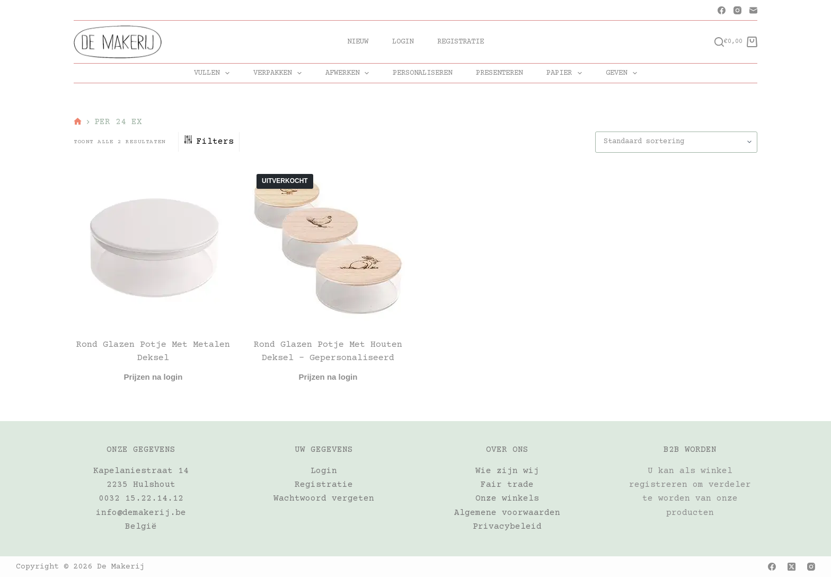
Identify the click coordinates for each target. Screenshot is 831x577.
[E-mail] (753, 10)
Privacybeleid (507, 526)
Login (402, 42)
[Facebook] (722, 10)
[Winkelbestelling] (676, 142)
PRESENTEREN (499, 73)
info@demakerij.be (141, 513)
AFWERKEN (349, 73)
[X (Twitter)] (791, 567)
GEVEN (623, 73)
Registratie (460, 42)
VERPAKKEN (279, 73)
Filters (209, 141)
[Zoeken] (719, 42)
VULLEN (214, 73)
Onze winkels (507, 498)
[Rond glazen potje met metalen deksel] (153, 245)
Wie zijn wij (507, 471)
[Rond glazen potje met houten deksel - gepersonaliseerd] (328, 245)
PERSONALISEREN (422, 73)
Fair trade (507, 484)
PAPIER (566, 73)
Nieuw (357, 42)
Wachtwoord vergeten (323, 498)
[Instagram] (737, 10)
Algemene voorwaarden (507, 513)
